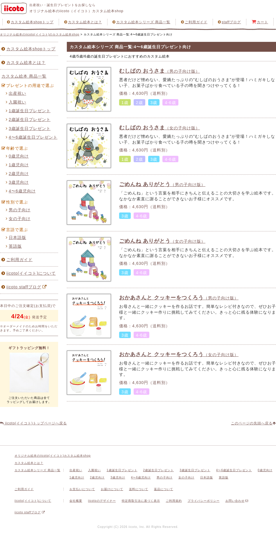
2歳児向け (17, 173)
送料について (138, 489)
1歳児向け (17, 164)
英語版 (14, 246)
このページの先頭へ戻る (253, 423)
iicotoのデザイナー (102, 500)
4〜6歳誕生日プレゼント (32, 137)
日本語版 (16, 237)
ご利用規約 (174, 500)
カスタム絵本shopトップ (30, 22)
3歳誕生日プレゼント (28, 128)
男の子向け (18, 210)
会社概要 (75, 500)
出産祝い (16, 93)
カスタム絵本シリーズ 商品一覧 (141, 22)
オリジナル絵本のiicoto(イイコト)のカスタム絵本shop (39, 34)
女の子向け (18, 218)
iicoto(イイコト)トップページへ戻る (33, 423)
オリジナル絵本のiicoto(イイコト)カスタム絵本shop (53, 455)
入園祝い (16, 102)
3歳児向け (17, 182)
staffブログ (229, 22)
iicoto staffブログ (24, 287)
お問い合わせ (236, 500)
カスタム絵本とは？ (83, 22)
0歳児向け (17, 156)
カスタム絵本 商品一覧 (23, 76)
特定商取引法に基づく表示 (141, 500)
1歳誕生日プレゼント (28, 110)
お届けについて (112, 489)
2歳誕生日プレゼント (28, 119)
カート (260, 21)
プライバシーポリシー (204, 500)
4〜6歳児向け (21, 191)
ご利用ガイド (194, 22)
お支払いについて (82, 489)
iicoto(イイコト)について (28, 273)
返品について (163, 489)
